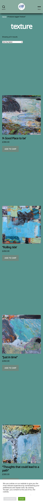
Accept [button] (21, 499)
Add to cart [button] (10, 149)
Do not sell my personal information (17, 494)
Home (4, 17)
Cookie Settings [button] (10, 499)
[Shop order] (12, 42)
